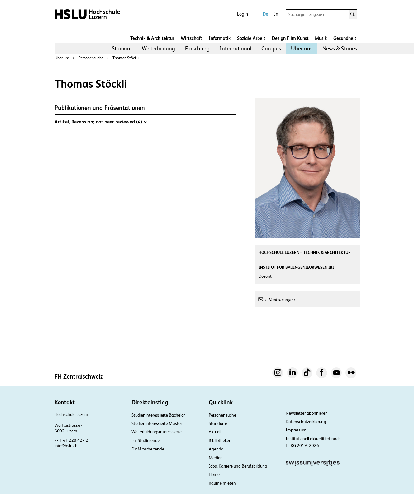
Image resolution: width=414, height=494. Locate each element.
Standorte (218, 423)
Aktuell (215, 431)
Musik (321, 38)
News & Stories (339, 48)
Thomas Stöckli (125, 58)
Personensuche (91, 58)
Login (242, 13)
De (265, 13)
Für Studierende (145, 440)
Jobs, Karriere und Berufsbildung (238, 466)
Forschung (197, 48)
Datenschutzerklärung (306, 421)
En (275, 13)
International (235, 48)
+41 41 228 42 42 (71, 440)
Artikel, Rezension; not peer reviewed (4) (100, 122)
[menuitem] (122, 48)
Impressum (296, 429)
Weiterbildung (158, 48)
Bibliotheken (220, 440)
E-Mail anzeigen (280, 299)
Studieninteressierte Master (156, 423)
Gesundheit (344, 38)
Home (214, 474)
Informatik (220, 38)
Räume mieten (222, 483)
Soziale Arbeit (251, 38)
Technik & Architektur (152, 38)
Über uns (301, 48)
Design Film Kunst (290, 38)
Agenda (216, 448)
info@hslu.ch (66, 445)
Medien (216, 457)
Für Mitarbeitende (147, 448)
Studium (122, 48)
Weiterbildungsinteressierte (156, 431)
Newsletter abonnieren (307, 413)
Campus (271, 48)
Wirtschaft (191, 38)
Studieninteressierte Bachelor (158, 414)
